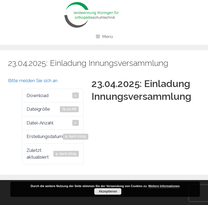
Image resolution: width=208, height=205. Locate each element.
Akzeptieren (108, 191)
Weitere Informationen (164, 186)
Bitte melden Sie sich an (32, 80)
